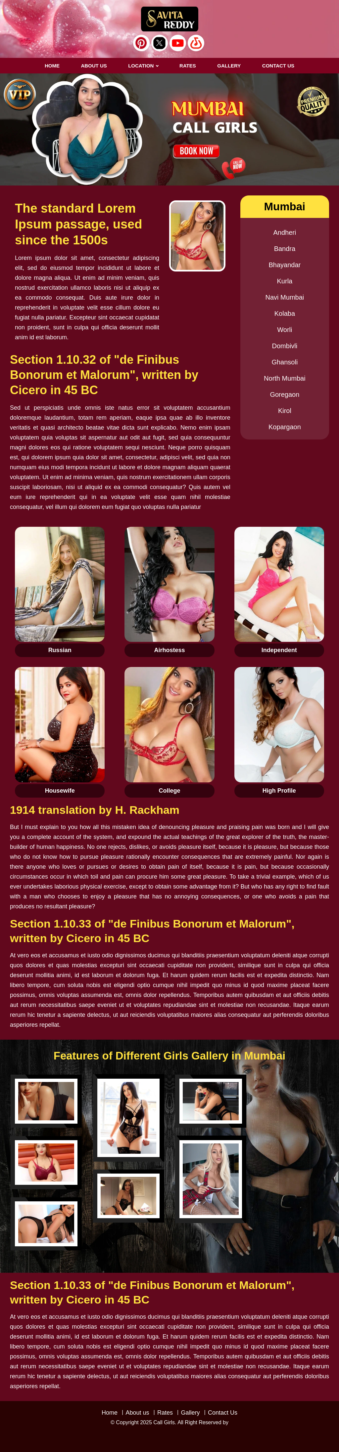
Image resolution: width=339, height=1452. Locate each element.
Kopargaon (284, 427)
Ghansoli (284, 362)
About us (94, 65)
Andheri (284, 232)
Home (52, 65)
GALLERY (229, 65)
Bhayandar (285, 265)
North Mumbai (285, 378)
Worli (284, 329)
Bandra (285, 248)
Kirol (284, 410)
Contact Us (222, 1412)
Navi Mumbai (285, 297)
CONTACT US (278, 65)
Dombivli (285, 346)
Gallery (190, 1412)
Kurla (285, 281)
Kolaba (284, 313)
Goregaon (284, 394)
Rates (165, 1412)
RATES (187, 65)
